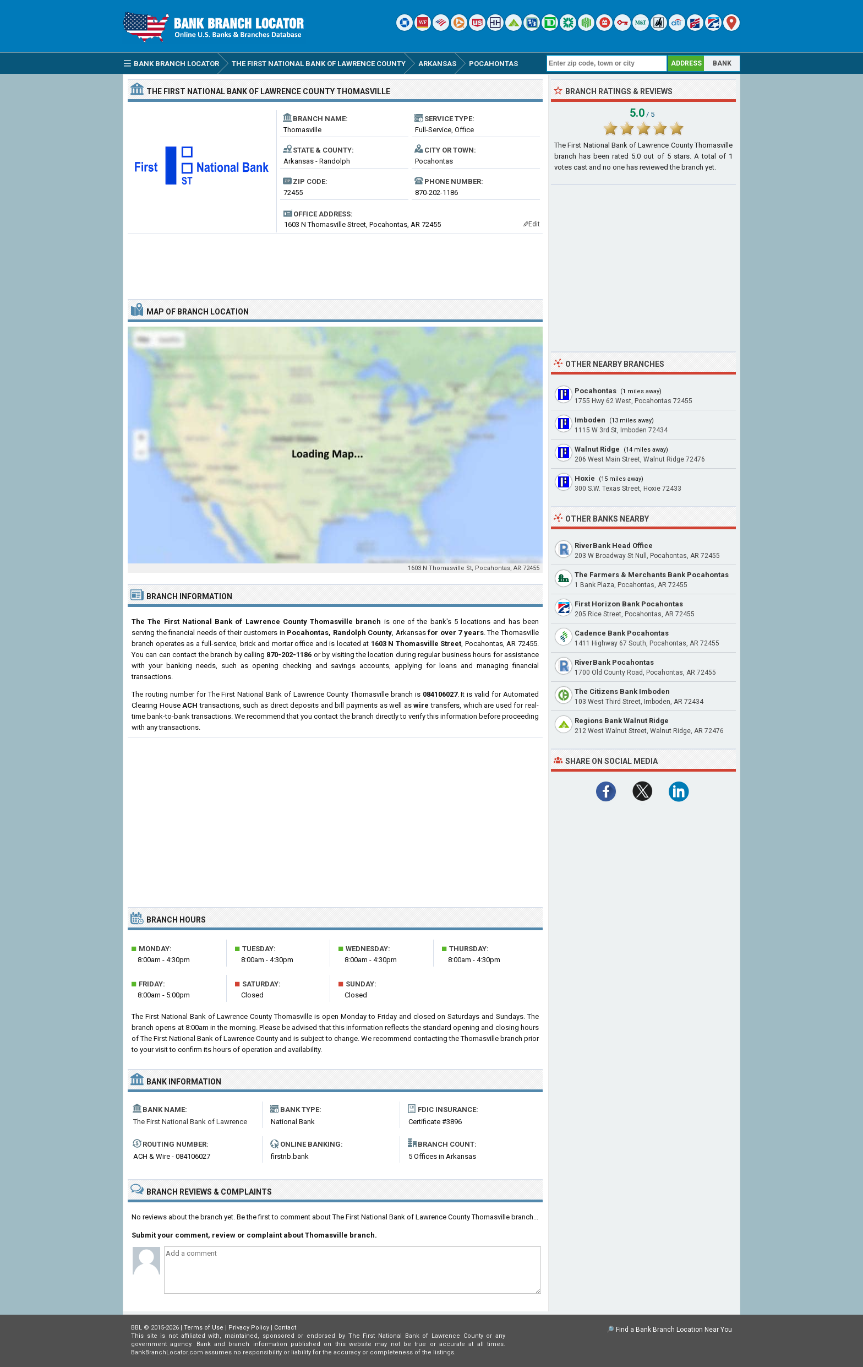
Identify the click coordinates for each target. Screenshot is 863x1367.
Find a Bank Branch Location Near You (674, 1329)
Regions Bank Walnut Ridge (622, 721)
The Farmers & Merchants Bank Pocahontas (652, 575)
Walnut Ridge (597, 449)
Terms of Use (203, 1327)
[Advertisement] (335, 262)
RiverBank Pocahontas (614, 662)
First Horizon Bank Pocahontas (629, 604)
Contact (285, 1327)
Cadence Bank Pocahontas (622, 633)
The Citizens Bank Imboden (622, 691)
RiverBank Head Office (614, 545)
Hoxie (585, 478)
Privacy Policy (248, 1327)
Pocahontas (595, 391)
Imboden (590, 420)
